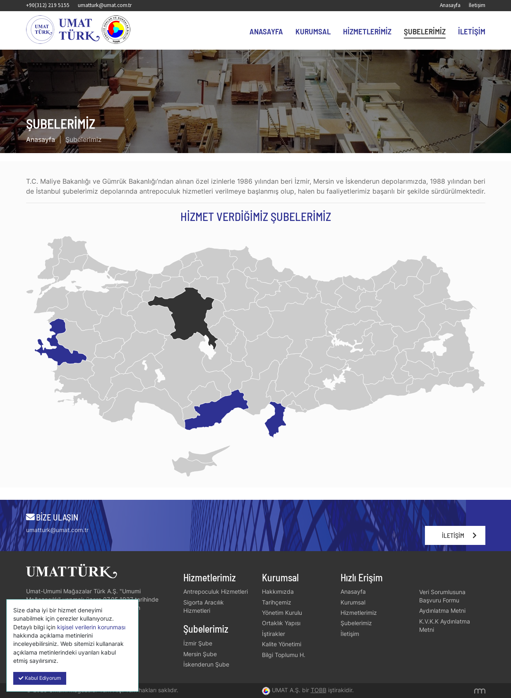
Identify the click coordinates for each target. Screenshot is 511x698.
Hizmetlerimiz (367, 31)
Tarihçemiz (276, 602)
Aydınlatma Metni (442, 610)
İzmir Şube (197, 643)
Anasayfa (450, 5)
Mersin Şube (200, 654)
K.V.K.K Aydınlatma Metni (444, 625)
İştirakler (273, 634)
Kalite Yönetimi (281, 644)
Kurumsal (313, 31)
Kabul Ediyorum (40, 678)
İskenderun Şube (206, 664)
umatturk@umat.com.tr (105, 5)
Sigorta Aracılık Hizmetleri (203, 606)
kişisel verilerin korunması (91, 627)
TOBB (318, 690)
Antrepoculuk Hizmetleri (215, 591)
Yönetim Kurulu (282, 612)
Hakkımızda (278, 591)
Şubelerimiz (425, 31)
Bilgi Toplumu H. (283, 655)
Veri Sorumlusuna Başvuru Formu (442, 596)
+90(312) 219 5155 (48, 5)
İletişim (477, 5)
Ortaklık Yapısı (281, 623)
